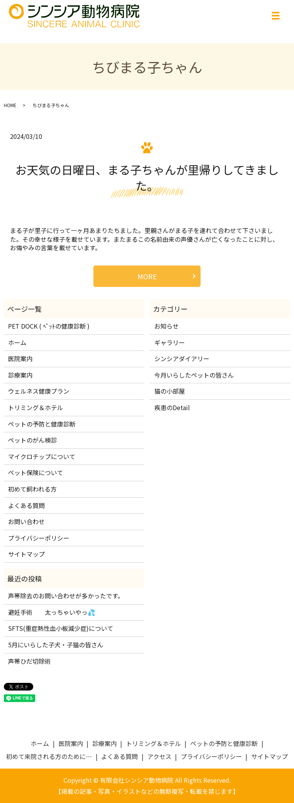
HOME (10, 105)
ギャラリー (169, 342)
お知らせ (166, 326)
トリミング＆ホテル (35, 407)
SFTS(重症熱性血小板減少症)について (60, 628)
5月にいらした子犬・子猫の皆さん (55, 644)
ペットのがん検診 (32, 440)
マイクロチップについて (41, 456)
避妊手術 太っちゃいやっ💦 (51, 612)
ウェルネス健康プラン (38, 391)
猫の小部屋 (169, 391)
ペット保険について (35, 472)
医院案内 (20, 358)
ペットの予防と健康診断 (41, 423)
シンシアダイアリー (181, 358)
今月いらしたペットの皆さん (194, 375)
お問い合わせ (26, 521)
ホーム (17, 342)
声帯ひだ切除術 (29, 661)
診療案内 (20, 375)
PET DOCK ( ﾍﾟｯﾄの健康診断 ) (49, 326)
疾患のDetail (172, 407)
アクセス (159, 756)
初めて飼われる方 (32, 489)
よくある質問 (26, 505)
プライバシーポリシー (38, 537)
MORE (147, 276)
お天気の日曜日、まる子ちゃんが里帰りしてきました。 (147, 177)
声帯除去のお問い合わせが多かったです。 (66, 595)
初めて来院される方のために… (49, 756)
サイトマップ (26, 554)
